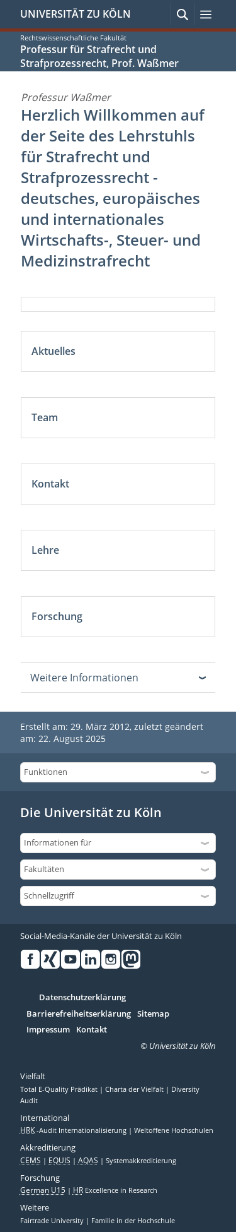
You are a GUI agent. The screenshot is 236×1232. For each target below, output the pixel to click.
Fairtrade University (53, 1220)
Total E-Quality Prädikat (59, 1089)
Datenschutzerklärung (82, 998)
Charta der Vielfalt (135, 1089)
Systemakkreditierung (141, 1160)
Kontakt (91, 1030)
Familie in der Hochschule (133, 1220)
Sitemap (153, 1014)
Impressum (48, 1030)
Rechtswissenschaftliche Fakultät (73, 37)
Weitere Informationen (84, 678)
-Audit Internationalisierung (74, 1130)
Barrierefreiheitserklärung (78, 1014)
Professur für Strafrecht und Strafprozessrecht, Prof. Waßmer (99, 56)
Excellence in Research (115, 1190)
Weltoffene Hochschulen (173, 1130)
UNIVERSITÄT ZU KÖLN (75, 14)
